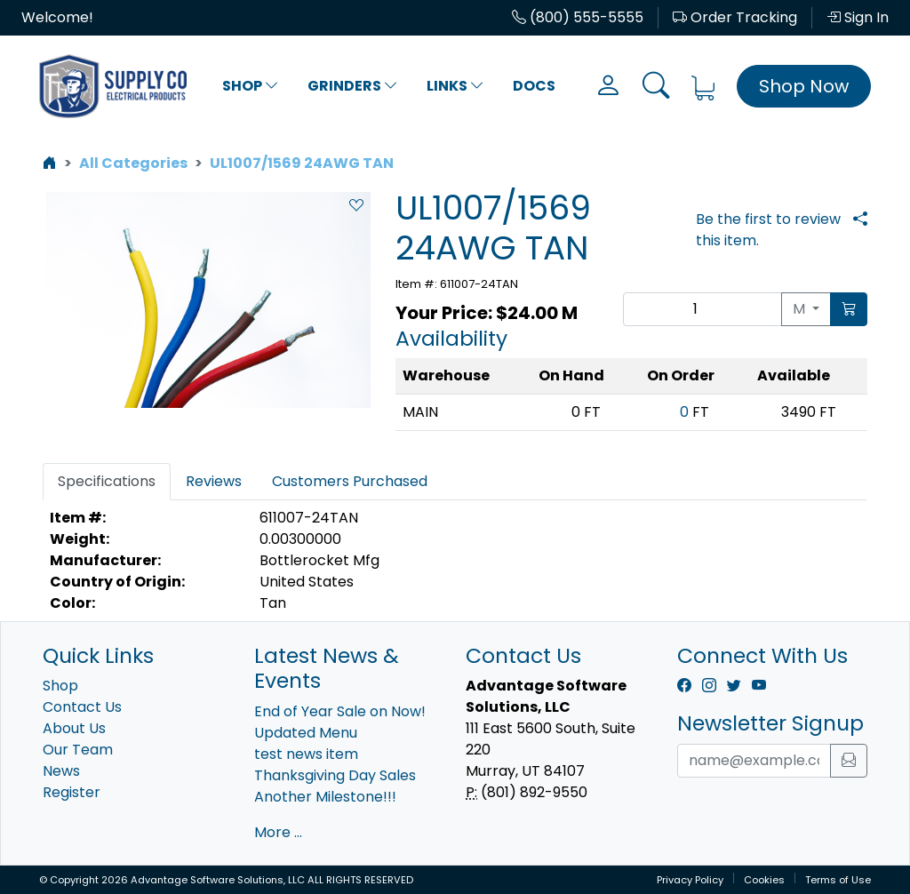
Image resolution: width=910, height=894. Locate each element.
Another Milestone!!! (325, 796)
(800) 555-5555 (577, 17)
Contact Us (82, 707)
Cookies (764, 880)
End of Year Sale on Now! (340, 711)
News (61, 771)
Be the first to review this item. (768, 230)
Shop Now (804, 86)
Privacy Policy (690, 880)
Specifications (107, 481)
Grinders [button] (352, 86)
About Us (74, 728)
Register (71, 792)
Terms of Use (838, 880)
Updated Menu (305, 732)
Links (455, 86)
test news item (306, 754)
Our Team (78, 749)
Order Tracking (735, 17)
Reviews (214, 481)
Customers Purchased (349, 481)
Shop (250, 86)
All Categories (133, 163)
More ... (278, 832)
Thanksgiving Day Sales (335, 775)
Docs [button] (534, 86)
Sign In (857, 17)
